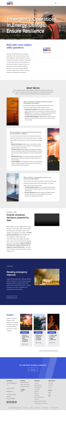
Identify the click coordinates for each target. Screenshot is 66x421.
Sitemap (31, 418)
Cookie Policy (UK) (53, 418)
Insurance (36, 404)
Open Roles (49, 407)
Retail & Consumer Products (40, 412)
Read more (38, 353)
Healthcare (36, 402)
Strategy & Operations (25, 397)
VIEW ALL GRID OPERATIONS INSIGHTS (48, 361)
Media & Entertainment (39, 408)
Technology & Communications (40, 414)
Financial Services (37, 397)
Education (36, 393)
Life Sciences (36, 406)
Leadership (50, 393)
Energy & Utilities (37, 395)
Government (37, 399)
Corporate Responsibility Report (15, 418)
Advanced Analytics (24, 393)
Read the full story (12, 307)
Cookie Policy (37, 418)
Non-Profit (36, 410)
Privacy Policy (25, 418)
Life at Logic (49, 404)
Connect (33, 380)
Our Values (50, 395)
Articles (22, 402)
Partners (50, 397)
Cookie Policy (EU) (45, 418)
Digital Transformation (25, 395)
